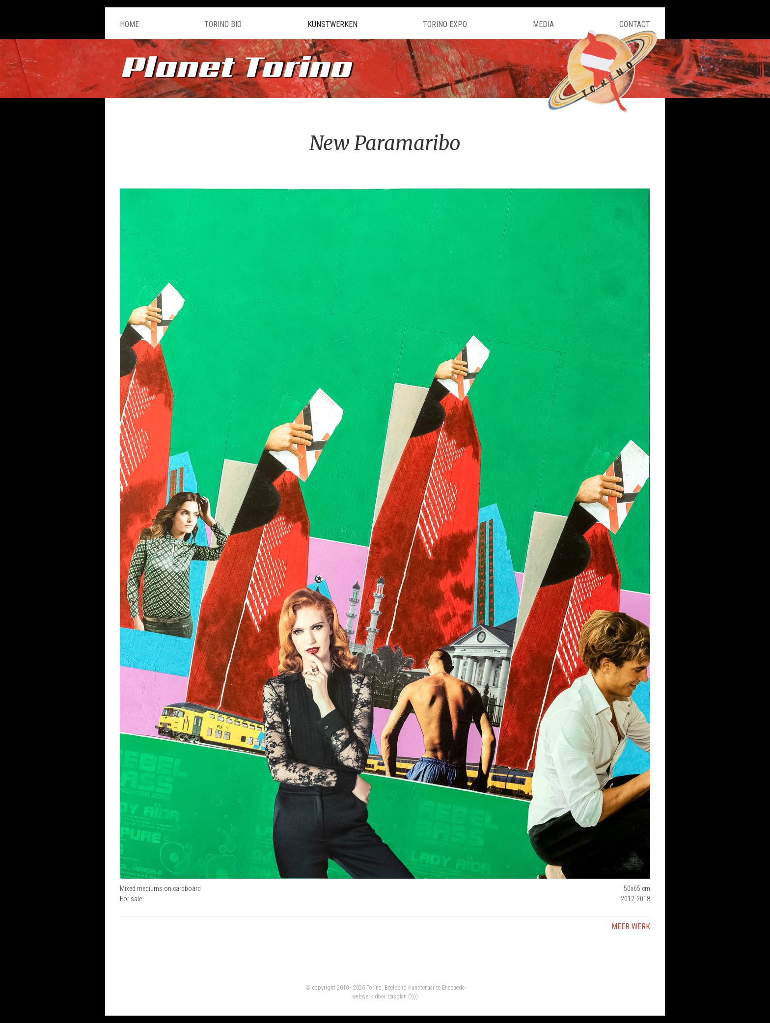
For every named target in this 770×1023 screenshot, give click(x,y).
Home (129, 24)
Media (543, 24)
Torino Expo (445, 24)
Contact (634, 24)
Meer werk (630, 926)
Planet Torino (235, 66)
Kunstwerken (332, 24)
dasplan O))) (402, 996)
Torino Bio (223, 24)
